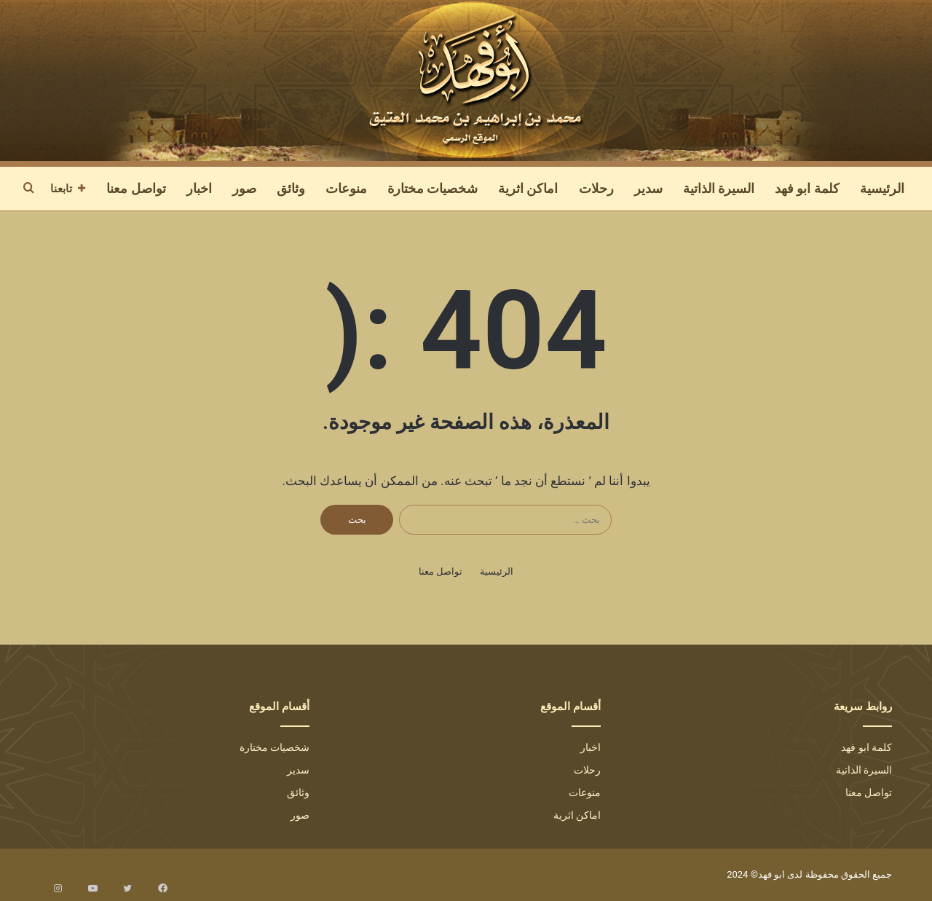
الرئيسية (882, 188)
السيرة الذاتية (718, 188)
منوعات (346, 188)
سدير (648, 188)
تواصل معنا (135, 188)
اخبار (199, 188)
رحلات (596, 188)
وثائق (291, 188)
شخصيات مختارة (432, 188)
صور (244, 188)
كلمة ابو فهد (807, 188)
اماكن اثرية (528, 188)
